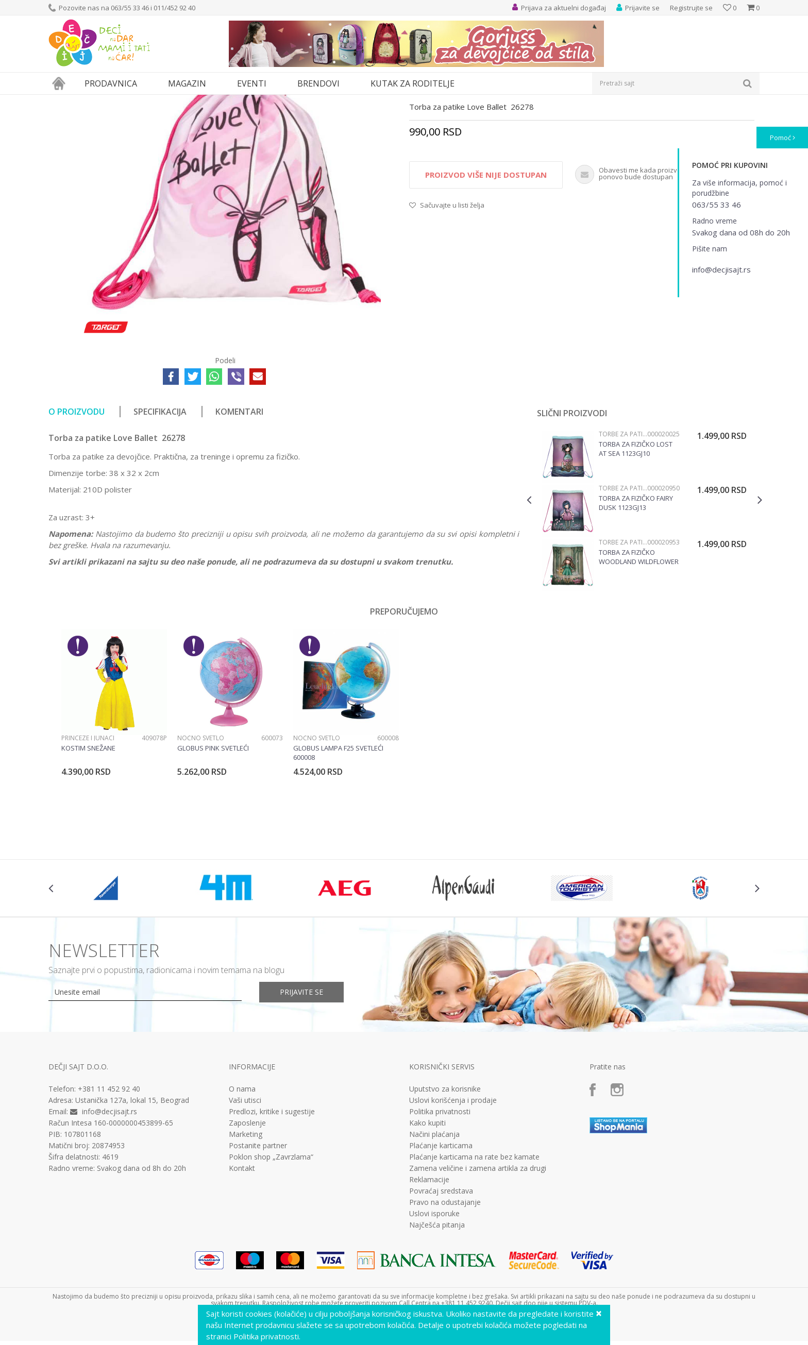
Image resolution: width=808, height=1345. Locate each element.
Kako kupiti (427, 1218)
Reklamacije (429, 1274)
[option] (644, 607)
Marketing (245, 1229)
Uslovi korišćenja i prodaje (453, 1195)
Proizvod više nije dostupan (486, 269)
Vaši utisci (245, 1195)
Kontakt (242, 1263)
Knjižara (128, 101)
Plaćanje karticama (441, 1240)
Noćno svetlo (200, 833)
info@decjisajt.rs (109, 1206)
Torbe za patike (170, 101)
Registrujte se (691, 7)
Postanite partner (258, 1240)
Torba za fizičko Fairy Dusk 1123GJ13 (636, 597)
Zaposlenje (247, 1218)
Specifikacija (160, 506)
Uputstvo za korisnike (445, 1184)
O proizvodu (76, 506)
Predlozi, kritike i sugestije (272, 1206)
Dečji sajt (61, 101)
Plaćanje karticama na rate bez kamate (474, 1252)
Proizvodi (96, 101)
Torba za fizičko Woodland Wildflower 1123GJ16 (639, 651)
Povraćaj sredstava (441, 1286)
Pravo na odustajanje (445, 1297)
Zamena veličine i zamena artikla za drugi (477, 1263)
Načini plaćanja (434, 1229)
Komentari (239, 506)
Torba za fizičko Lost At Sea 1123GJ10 (635, 543)
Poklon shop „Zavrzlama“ (271, 1252)
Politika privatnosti (439, 1206)
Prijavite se (301, 1087)
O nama (242, 1184)
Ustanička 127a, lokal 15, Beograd (132, 1195)
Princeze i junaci (87, 833)
